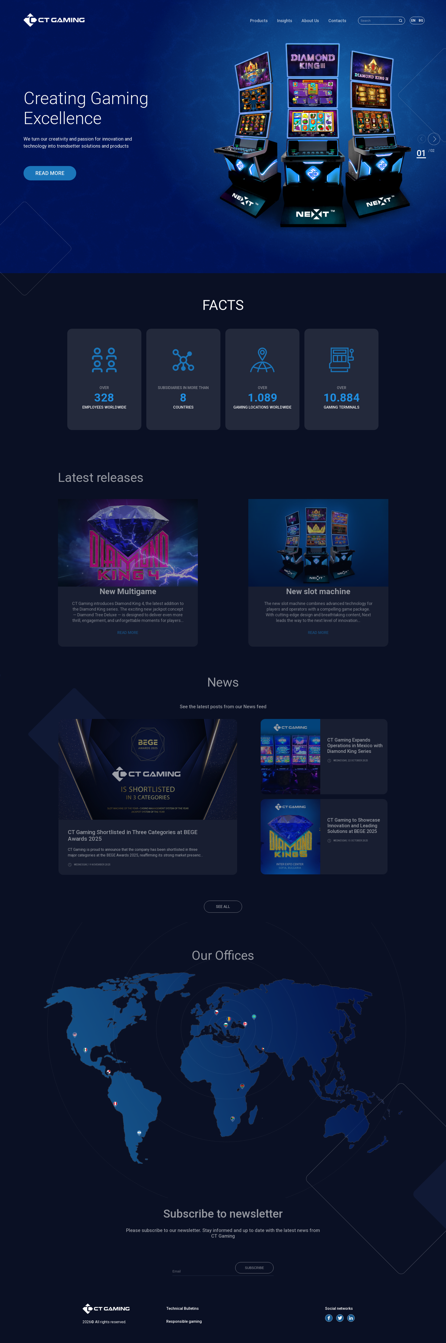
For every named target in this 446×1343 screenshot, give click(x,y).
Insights (284, 20)
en (413, 20)
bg (421, 20)
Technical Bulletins (182, 1308)
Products (259, 20)
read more (49, 173)
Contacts (337, 20)
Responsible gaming (184, 1321)
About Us (310, 20)
